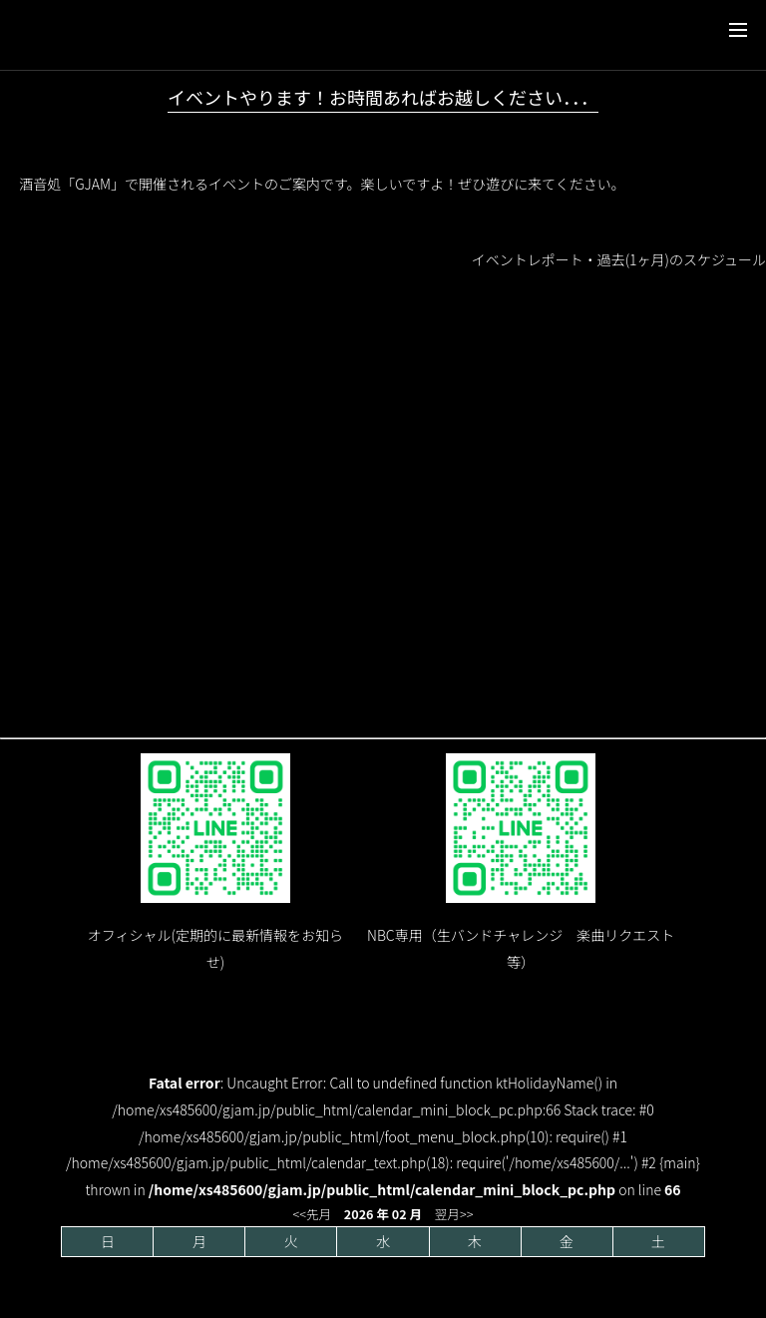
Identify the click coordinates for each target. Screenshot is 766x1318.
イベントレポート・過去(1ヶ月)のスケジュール (619, 259)
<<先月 (312, 1213)
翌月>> (454, 1213)
